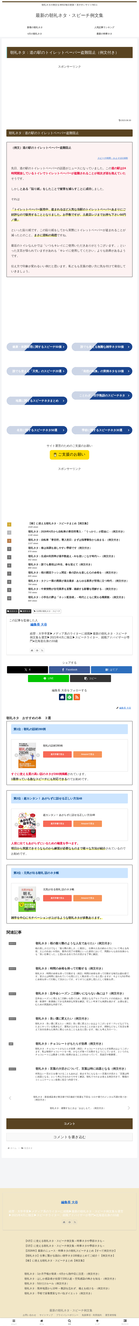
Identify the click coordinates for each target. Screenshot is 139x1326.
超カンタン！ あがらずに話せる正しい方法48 (69, 815)
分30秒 (124, 158)
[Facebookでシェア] (69, 669)
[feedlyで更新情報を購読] (37, 650)
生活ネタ (12, 611)
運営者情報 (110, 1315)
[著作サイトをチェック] (32, 650)
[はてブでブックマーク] (111, 669)
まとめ (37, 401)
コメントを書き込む (69, 1137)
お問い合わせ (29, 1315)
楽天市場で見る (57, 754)
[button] (90, 678)
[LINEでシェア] (48, 678)
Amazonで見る (87, 754)
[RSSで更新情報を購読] (42, 650)
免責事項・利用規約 (92, 1315)
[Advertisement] (69, 91)
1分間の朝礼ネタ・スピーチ (47, 611)
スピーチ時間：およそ (108, 158)
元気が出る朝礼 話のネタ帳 (58, 889)
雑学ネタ (25, 611)
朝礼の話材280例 (53, 745)
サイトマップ (46, 1315)
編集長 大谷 (38, 624)
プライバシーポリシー (67, 1315)
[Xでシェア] (27, 669)
